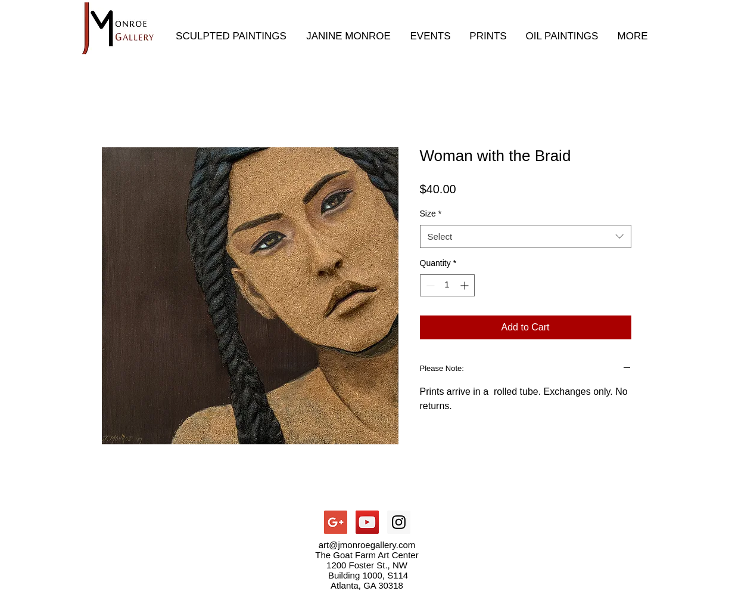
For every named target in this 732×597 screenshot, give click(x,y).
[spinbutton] (447, 285)
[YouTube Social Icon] (367, 522)
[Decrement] (429, 285)
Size (431, 213)
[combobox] (525, 236)
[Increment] (465, 285)
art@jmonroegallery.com (367, 545)
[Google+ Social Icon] (335, 522)
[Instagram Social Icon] (398, 522)
